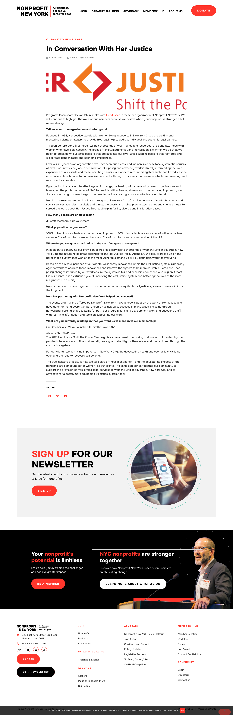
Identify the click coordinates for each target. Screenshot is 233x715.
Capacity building (105, 11)
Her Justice (113, 115)
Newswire (88, 57)
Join (84, 11)
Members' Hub (188, 626)
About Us (176, 11)
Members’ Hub (153, 11)
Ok (182, 710)
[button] (49, 396)
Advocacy (131, 11)
